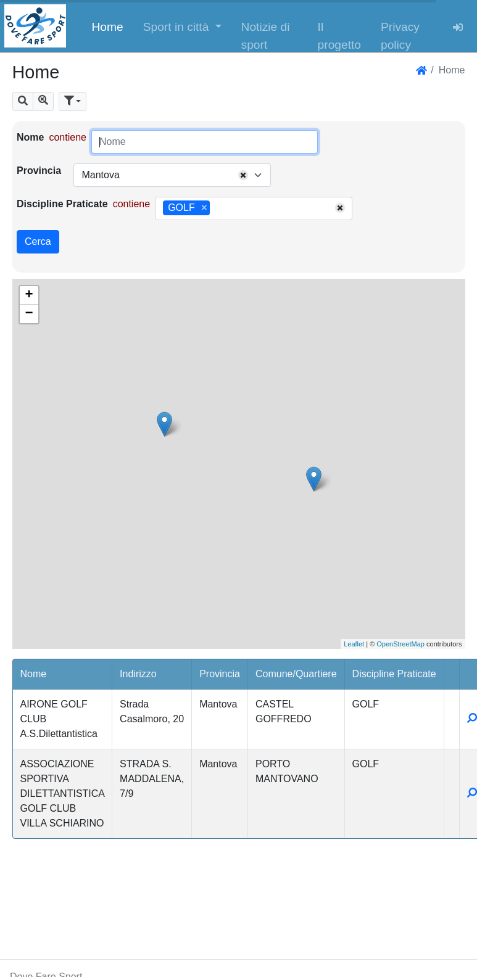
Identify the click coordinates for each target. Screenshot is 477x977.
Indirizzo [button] (138, 674)
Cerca (38, 241)
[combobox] (172, 175)
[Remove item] (204, 207)
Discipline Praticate (62, 204)
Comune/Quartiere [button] (296, 674)
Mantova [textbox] (100, 175)
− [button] (29, 314)
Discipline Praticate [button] (394, 674)
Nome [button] (33, 674)
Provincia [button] (219, 674)
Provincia (39, 170)
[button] (182, 26)
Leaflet (354, 644)
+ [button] (29, 295)
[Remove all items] (243, 175)
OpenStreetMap (400, 644)
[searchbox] (217, 208)
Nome (30, 137)
